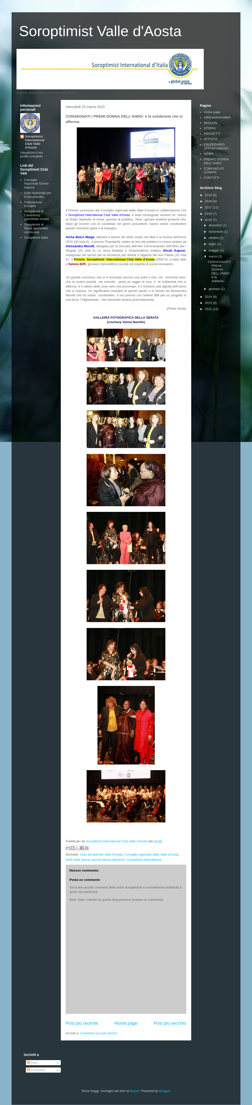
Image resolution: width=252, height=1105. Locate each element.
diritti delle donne (78, 859)
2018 (209, 201)
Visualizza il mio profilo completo (31, 154)
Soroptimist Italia (36, 237)
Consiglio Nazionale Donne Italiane (36, 183)
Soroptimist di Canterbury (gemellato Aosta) (36, 215)
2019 (209, 195)
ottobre (214, 238)
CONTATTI (211, 177)
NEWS (208, 154)
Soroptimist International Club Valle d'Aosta (34, 142)
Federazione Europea (33, 204)
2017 (209, 207)
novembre (216, 231)
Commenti (36, 1070)
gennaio (215, 289)
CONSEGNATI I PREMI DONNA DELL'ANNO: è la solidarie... (219, 271)
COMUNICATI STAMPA (214, 170)
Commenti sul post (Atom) (98, 1033)
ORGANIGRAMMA (217, 117)
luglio (213, 244)
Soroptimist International (144, 859)
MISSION (210, 123)
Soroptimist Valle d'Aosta (100, 31)
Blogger (164, 1091)
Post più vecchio (170, 1023)
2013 (209, 303)
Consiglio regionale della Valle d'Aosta (152, 854)
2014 (209, 297)
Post (32, 1062)
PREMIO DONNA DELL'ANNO (216, 161)
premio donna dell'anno (108, 859)
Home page (125, 1023)
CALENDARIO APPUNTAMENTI (216, 146)
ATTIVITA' (211, 139)
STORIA (210, 128)
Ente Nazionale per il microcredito (37, 195)
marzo (214, 256)
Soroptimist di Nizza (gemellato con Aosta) (36, 228)
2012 (209, 309)
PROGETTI (212, 134)
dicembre (216, 225)
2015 (209, 220)
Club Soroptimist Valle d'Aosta (101, 854)
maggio (214, 250)
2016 (209, 214)
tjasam (134, 1091)
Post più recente (82, 1023)
